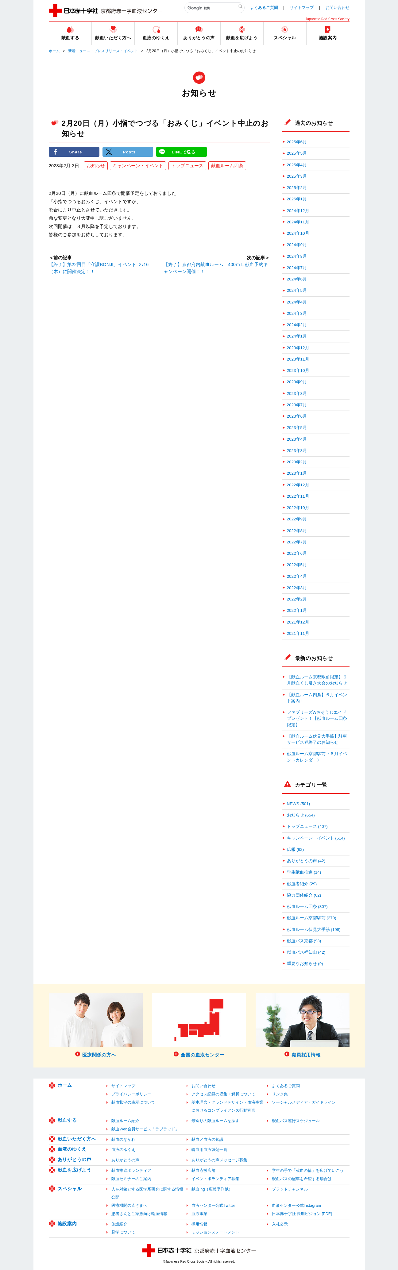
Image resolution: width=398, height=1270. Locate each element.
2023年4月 (297, 439)
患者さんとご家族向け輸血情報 (139, 1213)
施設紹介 (119, 1224)
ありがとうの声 (74, 1159)
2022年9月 (297, 519)
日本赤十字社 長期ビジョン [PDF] (302, 1213)
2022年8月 (297, 530)
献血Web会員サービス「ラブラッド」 (145, 1129)
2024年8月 (297, 256)
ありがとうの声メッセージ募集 (219, 1160)
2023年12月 (298, 347)
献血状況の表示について (133, 1102)
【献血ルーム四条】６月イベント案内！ (317, 698)
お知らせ (96, 165)
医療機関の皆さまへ (129, 1205)
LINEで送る (183, 151)
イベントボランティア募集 (215, 1178)
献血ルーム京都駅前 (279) (311, 918)
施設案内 (67, 1223)
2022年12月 (298, 485)
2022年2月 (297, 599)
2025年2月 (297, 187)
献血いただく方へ (77, 1138)
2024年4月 (297, 302)
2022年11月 (298, 496)
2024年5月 (297, 290)
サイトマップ (302, 7)
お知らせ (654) (301, 815)
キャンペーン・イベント (138, 165)
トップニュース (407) (307, 826)
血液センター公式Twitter (213, 1205)
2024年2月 (297, 324)
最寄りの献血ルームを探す (215, 1120)
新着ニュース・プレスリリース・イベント (103, 51)
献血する (67, 1120)
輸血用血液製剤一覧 (209, 1149)
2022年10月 (298, 507)
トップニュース (187, 165)
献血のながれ (123, 1139)
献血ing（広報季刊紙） (212, 1189)
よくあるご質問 (264, 7)
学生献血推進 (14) (304, 872)
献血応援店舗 (203, 1170)
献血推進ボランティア (131, 1170)
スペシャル (70, 1188)
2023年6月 (297, 416)
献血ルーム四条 (227, 165)
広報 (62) (295, 849)
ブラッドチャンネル (290, 1189)
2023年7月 (297, 405)
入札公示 (280, 1224)
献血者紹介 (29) (302, 884)
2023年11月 (298, 359)
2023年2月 (297, 462)
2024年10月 (298, 233)
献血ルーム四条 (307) (307, 906)
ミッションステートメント (215, 1232)
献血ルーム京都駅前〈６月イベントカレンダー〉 (317, 756)
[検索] (214, 8)
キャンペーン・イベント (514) (316, 838)
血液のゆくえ (72, 1149)
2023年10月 (298, 370)
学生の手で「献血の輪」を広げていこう (308, 1170)
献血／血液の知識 (207, 1139)
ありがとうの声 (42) (306, 861)
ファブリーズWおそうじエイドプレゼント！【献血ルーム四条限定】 (317, 718)
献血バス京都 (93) (304, 941)
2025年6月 (297, 142)
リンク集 (280, 1094)
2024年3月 (297, 313)
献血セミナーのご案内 (131, 1178)
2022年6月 (297, 553)
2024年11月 (298, 222)
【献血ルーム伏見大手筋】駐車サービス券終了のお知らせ (317, 739)
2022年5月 (297, 564)
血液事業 (199, 1213)
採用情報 (199, 1224)
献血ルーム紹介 (125, 1120)
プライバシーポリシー (131, 1094)
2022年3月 (297, 587)
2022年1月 (297, 610)
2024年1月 (297, 336)
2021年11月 (298, 633)
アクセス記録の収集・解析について (223, 1094)
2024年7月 (297, 267)
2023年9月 (297, 382)
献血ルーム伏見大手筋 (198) (314, 929)
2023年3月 (297, 450)
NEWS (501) (298, 803)
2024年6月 (297, 279)
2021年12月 (298, 622)
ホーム (54, 51)
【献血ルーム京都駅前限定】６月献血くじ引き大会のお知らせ (317, 680)
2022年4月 (297, 576)
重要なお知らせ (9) (305, 963)
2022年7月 (297, 542)
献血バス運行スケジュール (296, 1120)
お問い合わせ (338, 7)
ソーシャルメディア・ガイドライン (304, 1102)
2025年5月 (297, 153)
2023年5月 (297, 427)
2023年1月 (297, 473)
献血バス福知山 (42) (306, 952)
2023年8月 (297, 393)
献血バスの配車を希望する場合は (302, 1178)
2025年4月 (297, 165)
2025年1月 (297, 199)
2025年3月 (297, 176)
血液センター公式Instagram (296, 1205)
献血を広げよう (74, 1169)
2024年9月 (297, 244)
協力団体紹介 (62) (304, 895)
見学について (123, 1232)
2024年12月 (298, 210)
